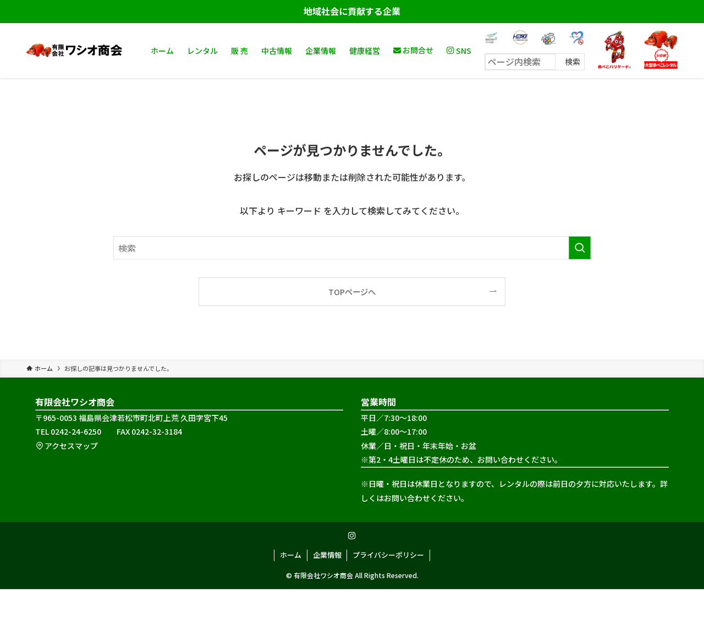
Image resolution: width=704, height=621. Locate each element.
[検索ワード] (352, 247)
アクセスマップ (66, 445)
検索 (572, 61)
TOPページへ (352, 291)
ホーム (290, 555)
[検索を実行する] (580, 247)
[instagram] (352, 536)
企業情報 (327, 555)
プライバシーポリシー (388, 555)
